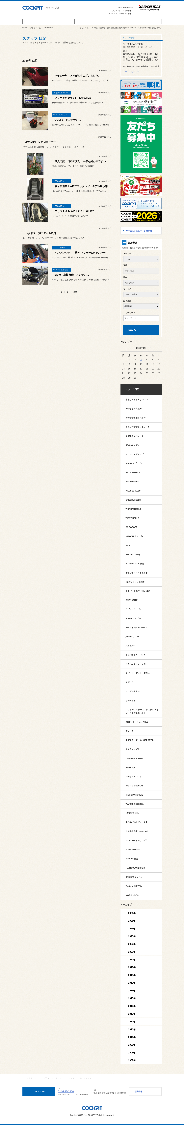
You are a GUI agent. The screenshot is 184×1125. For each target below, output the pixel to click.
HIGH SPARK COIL (134, 795)
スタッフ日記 (132, 389)
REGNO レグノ (132, 445)
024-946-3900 (66, 1091)
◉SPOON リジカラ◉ (134, 536)
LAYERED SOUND (134, 758)
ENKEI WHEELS (133, 500)
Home (24, 28)
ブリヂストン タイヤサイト (123, 11)
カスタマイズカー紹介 (101, 21)
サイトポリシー (32, 1078)
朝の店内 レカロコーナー (40, 142)
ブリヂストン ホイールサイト (122, 14)
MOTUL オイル (132, 895)
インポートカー (133, 691)
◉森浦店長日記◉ (133, 813)
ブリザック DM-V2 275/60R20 (73, 97)
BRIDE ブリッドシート (136, 877)
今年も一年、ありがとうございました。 (78, 75)
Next (75, 292)
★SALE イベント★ (134, 436)
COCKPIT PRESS (127, 8)
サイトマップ (85, 1078)
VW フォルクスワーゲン (136, 627)
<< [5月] (132, 348)
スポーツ (130, 682)
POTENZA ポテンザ (135, 454)
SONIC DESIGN (133, 849)
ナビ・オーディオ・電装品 (137, 673)
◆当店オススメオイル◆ (136, 573)
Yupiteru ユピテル (134, 886)
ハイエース (131, 646)
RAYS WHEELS (133, 472)
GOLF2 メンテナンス (68, 119)
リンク (71, 1078)
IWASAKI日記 (132, 859)
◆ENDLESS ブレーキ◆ (136, 822)
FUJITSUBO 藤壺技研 (135, 868)
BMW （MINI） (132, 600)
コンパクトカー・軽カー (136, 655)
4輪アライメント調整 (135, 582)
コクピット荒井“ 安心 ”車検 (138, 591)
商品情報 (48, 21)
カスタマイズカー (134, 749)
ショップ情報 (153, 21)
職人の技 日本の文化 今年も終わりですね (80, 161)
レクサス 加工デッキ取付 (40, 233)
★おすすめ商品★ (134, 409)
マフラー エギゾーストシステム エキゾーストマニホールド (142, 711)
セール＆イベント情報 (31, 21)
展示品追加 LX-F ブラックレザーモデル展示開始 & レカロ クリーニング (96, 186)
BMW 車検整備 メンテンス (72, 274)
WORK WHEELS (133, 509)
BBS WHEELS (132, 482)
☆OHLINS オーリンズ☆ (137, 840)
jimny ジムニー (132, 636)
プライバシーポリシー (53, 1078)
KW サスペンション (134, 776)
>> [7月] (150, 348)
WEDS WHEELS (133, 491)
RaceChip (130, 767)
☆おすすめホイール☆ (135, 418)
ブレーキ (130, 731)
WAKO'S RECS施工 (135, 804)
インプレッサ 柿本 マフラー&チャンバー (80, 252)
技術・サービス (135, 21)
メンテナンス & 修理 (135, 563)
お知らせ (66, 21)
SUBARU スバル (133, 618)
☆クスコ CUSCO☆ (134, 786)
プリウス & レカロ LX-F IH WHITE (76, 211)
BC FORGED (132, 527)
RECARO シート (133, 554)
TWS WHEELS (132, 518)
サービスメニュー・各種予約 (83, 21)
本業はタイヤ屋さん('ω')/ (137, 399)
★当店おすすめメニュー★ (137, 427)
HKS (128, 545)
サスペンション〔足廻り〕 (137, 664)
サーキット (131, 700)
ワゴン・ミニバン (134, 609)
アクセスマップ (132, 72)
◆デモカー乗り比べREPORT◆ (140, 740)
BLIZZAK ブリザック (135, 463)
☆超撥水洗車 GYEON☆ (137, 831)
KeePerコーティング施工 (137, 722)
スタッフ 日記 (118, 21)
